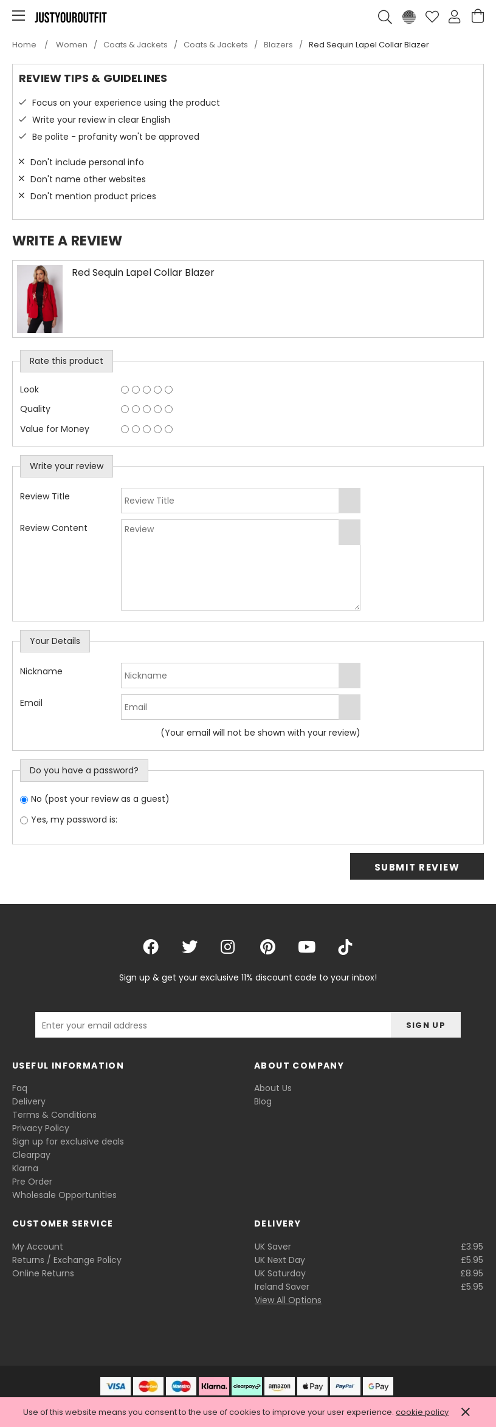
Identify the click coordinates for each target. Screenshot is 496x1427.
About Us (273, 1088)
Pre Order (32, 1181)
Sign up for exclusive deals (68, 1141)
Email (31, 703)
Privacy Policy (40, 1128)
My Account (37, 1246)
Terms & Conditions (54, 1115)
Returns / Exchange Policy (67, 1260)
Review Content (54, 528)
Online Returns (43, 1273)
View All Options (288, 1300)
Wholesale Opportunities (64, 1195)
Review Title (45, 496)
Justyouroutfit (70, 17)
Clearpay (31, 1155)
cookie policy (422, 1412)
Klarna (25, 1168)
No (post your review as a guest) (100, 799)
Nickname (41, 671)
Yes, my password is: (74, 819)
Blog (263, 1101)
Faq (19, 1088)
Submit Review (417, 867)
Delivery (29, 1101)
